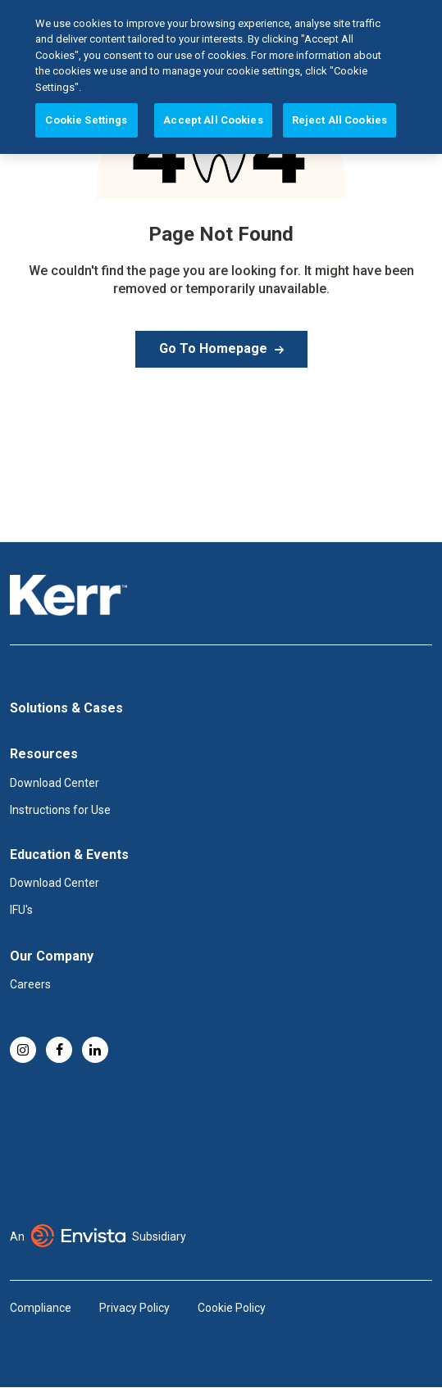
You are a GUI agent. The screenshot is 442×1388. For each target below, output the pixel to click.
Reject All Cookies (339, 88)
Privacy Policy (134, 1307)
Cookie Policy (232, 1307)
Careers (30, 984)
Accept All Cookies (212, 88)
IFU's (21, 909)
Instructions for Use (60, 809)
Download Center (54, 782)
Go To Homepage (213, 348)
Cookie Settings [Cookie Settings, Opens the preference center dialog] (86, 88)
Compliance (40, 1307)
